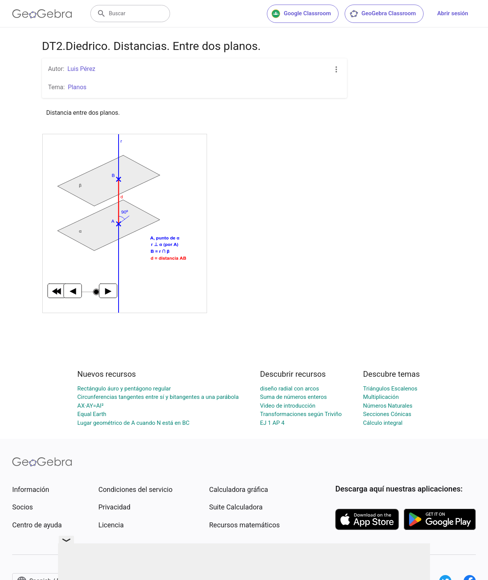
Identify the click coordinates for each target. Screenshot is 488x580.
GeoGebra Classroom (382, 13)
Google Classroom (301, 13)
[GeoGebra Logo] (42, 13)
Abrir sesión (452, 13)
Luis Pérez (81, 68)
